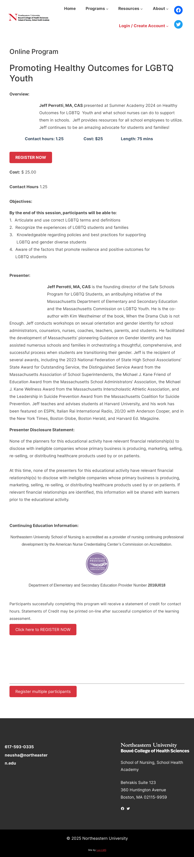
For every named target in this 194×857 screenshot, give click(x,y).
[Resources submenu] (141, 9)
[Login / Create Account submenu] (167, 26)
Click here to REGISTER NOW (43, 629)
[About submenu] (167, 9)
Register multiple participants (43, 691)
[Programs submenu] (107, 9)
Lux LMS (101, 849)
